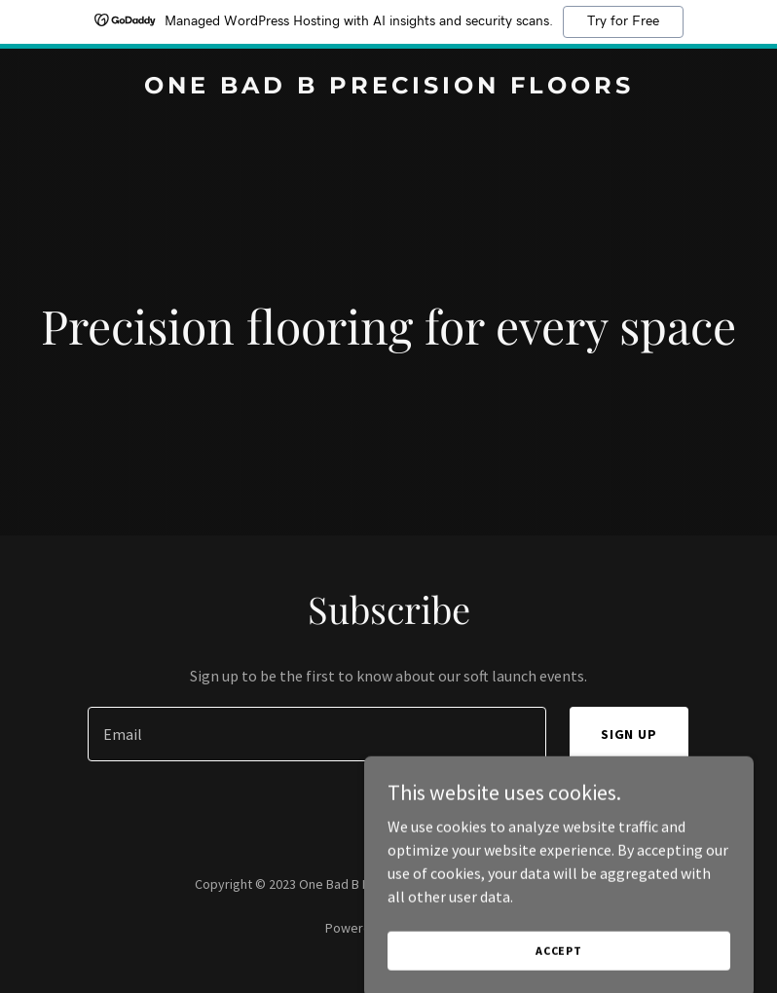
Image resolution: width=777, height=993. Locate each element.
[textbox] (316, 734)
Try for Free (623, 21)
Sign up (629, 734)
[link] (389, 87)
